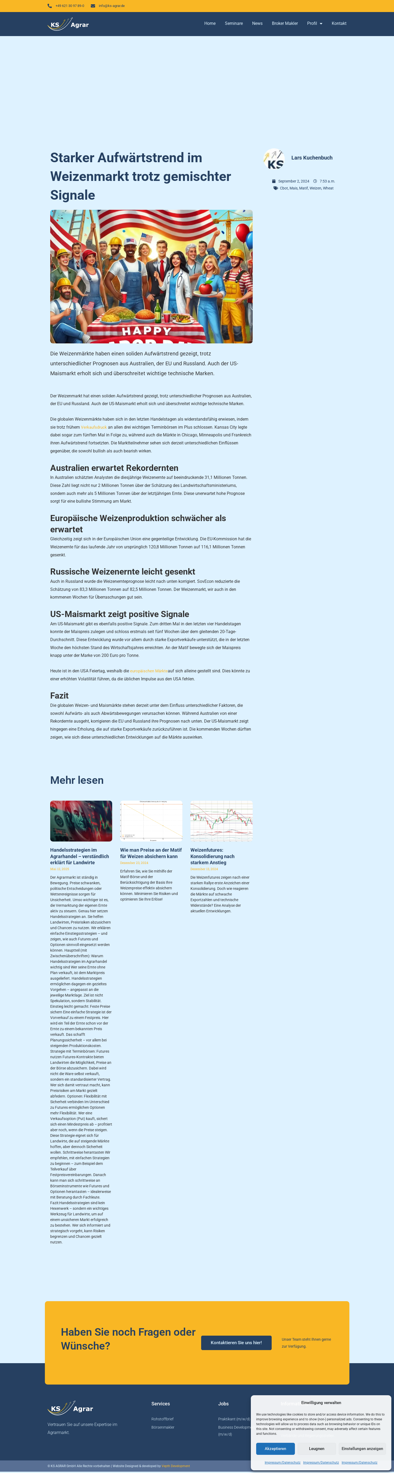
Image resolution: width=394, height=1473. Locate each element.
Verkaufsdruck (94, 428)
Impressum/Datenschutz (283, 1462)
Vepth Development (176, 1467)
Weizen (315, 189)
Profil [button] (314, 25)
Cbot (284, 189)
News (257, 24)
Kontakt (339, 24)
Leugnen (316, 1448)
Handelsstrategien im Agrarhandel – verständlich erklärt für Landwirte (79, 857)
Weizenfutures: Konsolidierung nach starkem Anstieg (212, 857)
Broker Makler (285, 24)
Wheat (328, 189)
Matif (303, 189)
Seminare (234, 24)
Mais (294, 189)
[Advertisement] (197, 90)
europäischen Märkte (150, 672)
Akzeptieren (275, 1448)
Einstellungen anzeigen (362, 1448)
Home (210, 24)
